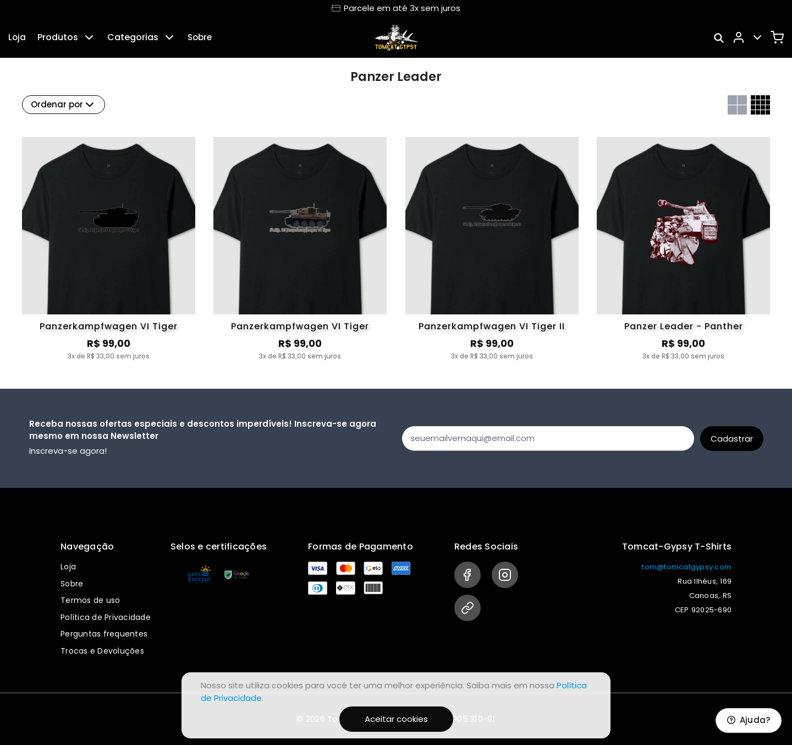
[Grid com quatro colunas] (760, 105)
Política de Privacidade (106, 617)
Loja (17, 37)
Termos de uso (90, 600)
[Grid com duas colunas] (737, 105)
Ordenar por (63, 104)
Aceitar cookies (396, 719)
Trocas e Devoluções (102, 650)
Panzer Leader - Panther (683, 326)
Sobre (200, 37)
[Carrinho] (777, 37)
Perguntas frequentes (104, 633)
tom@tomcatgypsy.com (687, 567)
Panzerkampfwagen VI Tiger (109, 326)
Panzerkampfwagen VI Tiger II (492, 326)
